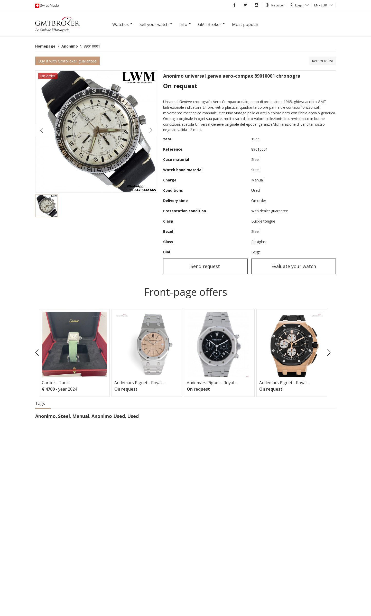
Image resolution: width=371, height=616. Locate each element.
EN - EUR (323, 5)
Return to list (322, 60)
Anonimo (45, 416)
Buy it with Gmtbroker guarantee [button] (67, 60)
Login (302, 5)
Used (133, 416)
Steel (64, 416)
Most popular (245, 24)
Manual (80, 416)
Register (275, 5)
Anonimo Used (108, 416)
